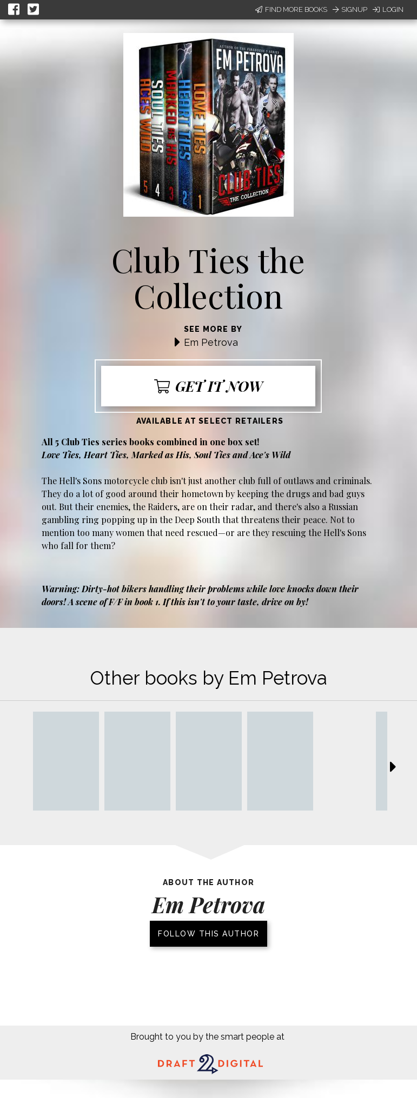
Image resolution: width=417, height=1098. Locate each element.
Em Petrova (211, 342)
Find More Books (291, 9)
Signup (350, 9)
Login (388, 9)
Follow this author (208, 933)
